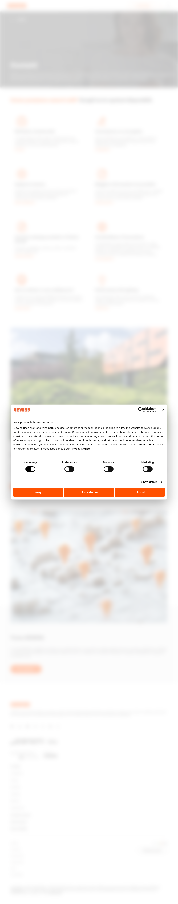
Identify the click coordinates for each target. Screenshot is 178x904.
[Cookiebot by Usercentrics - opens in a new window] (140, 409)
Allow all (140, 492)
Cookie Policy (145, 444)
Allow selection (88, 492)
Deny (38, 492)
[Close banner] (163, 409)
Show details (149, 481)
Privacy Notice (80, 448)
